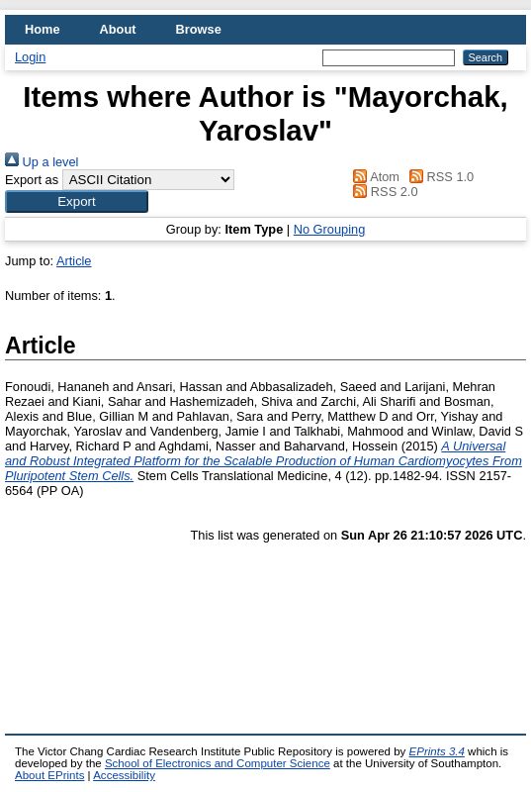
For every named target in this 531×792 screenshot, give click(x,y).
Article (74, 260)
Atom (373, 176)
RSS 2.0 (382, 191)
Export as (31, 179)
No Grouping (330, 229)
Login (30, 57)
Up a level (41, 161)
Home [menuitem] (42, 29)
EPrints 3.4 (437, 751)
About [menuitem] (118, 29)
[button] (76, 201)
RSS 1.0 (439, 176)
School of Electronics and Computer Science (217, 763)
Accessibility (124, 775)
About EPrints (49, 775)
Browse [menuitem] (198, 29)
